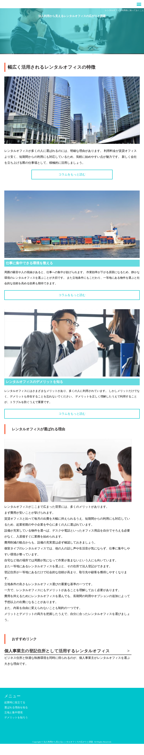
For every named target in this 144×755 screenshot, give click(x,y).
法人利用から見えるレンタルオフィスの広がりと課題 (72, 15)
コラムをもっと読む (72, 174)
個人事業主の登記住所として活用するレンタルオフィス (57, 651)
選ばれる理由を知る (16, 707)
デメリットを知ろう (16, 717)
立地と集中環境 (13, 712)
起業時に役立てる (14, 702)
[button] (72, 4)
